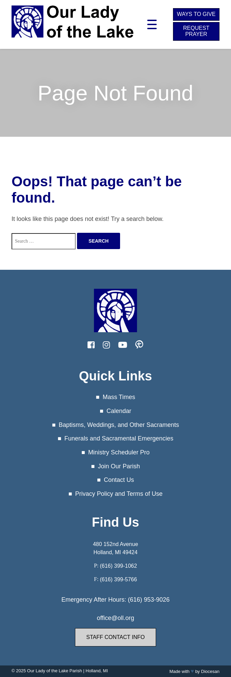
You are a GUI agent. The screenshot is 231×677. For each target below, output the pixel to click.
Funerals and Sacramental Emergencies (118, 438)
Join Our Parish (119, 466)
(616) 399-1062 (118, 566)
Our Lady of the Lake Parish (54, 670)
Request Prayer (196, 31)
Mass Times (118, 397)
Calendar (119, 411)
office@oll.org (115, 618)
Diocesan (210, 671)
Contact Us (119, 479)
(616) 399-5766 (118, 579)
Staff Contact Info (115, 637)
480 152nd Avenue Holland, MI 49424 (115, 548)
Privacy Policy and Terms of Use (119, 493)
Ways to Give (196, 14)
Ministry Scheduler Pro (119, 452)
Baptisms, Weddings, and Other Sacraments (119, 424)
